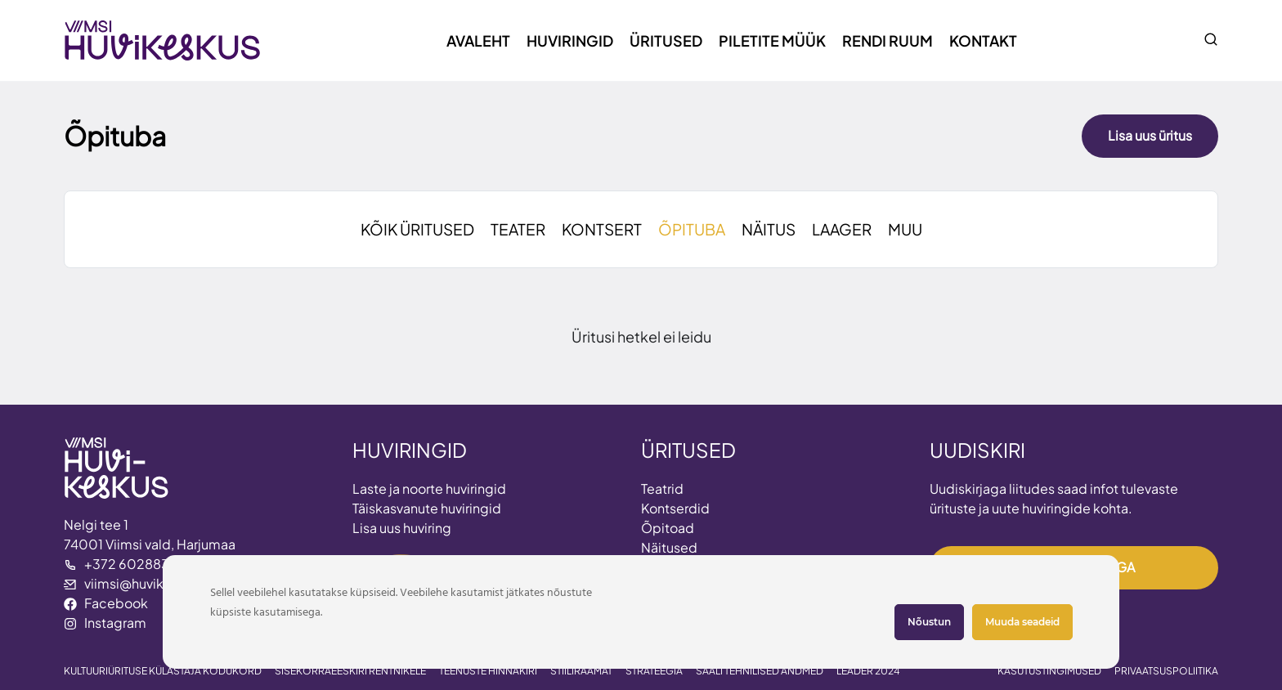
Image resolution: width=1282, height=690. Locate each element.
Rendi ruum (887, 40)
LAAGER (842, 229)
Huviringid (570, 40)
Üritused (666, 40)
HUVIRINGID (409, 449)
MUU (905, 229)
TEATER (518, 229)
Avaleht (478, 40)
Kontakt (983, 40)
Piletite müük (772, 40)
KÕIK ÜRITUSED (417, 229)
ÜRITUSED (688, 449)
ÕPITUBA (691, 229)
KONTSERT (602, 229)
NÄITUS (769, 229)
